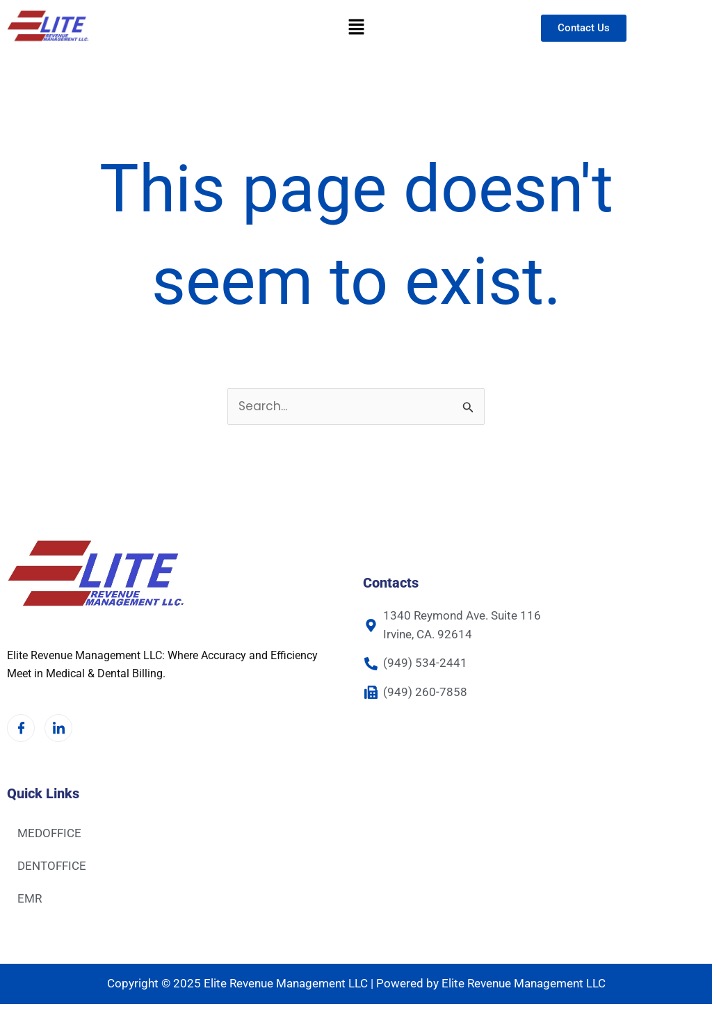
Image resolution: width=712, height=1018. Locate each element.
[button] (356, 28)
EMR (29, 898)
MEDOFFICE (49, 833)
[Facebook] (21, 728)
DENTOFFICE (51, 866)
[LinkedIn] (58, 728)
